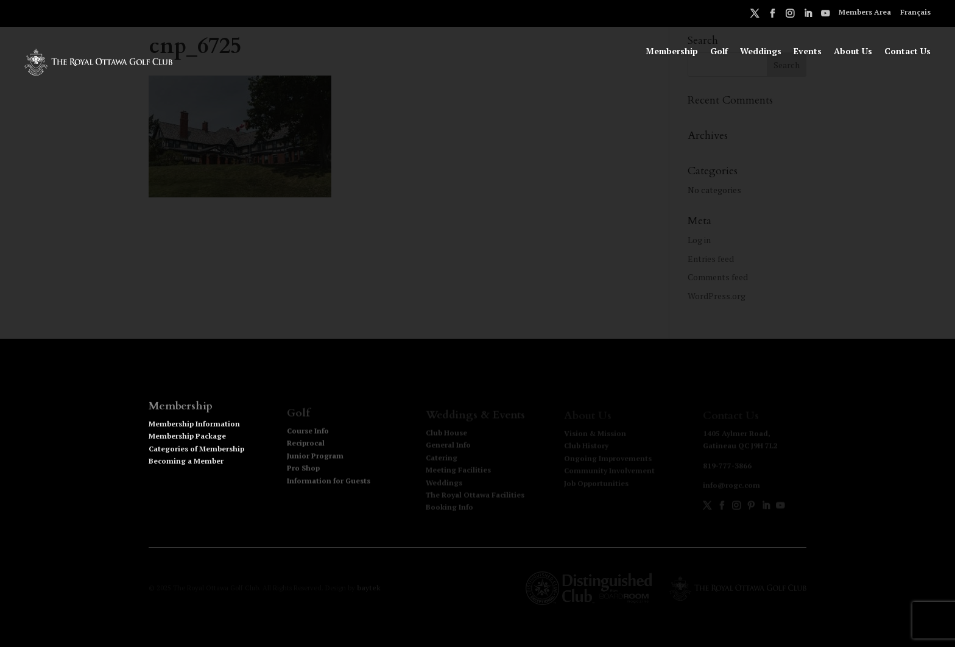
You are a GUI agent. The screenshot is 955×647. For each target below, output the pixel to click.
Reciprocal (306, 445)
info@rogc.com (731, 485)
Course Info (308, 432)
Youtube (825, 15)
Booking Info (449, 507)
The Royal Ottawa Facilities (475, 495)
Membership (672, 52)
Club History (586, 446)
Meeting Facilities (458, 470)
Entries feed (711, 258)
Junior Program (315, 457)
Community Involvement (609, 471)
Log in (699, 240)
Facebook (772, 15)
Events (808, 52)
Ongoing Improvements (608, 458)
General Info (448, 445)
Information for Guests (328, 482)
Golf (719, 52)
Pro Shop (303, 470)
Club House (446, 433)
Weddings (760, 52)
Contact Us (907, 52)
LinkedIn (807, 15)
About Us (853, 52)
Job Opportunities (596, 483)
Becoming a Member (186, 465)
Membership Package (187, 440)
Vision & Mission (595, 434)
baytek (369, 588)
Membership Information (194, 428)
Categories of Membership (196, 453)
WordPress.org (716, 296)
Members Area (865, 12)
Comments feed (718, 277)
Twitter (754, 15)
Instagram (790, 15)
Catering (441, 458)
